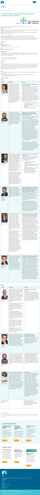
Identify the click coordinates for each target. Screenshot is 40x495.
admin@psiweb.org (6, 493)
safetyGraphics (25, 119)
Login (34, 2)
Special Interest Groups (6, 484)
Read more (5, 440)
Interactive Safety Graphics (28, 141)
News (3, 482)
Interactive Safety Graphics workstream (30, 116)
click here (15, 57)
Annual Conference (5, 486)
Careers (3, 485)
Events (3, 483)
